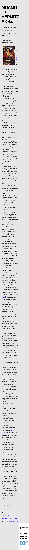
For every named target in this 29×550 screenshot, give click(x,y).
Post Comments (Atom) (13, 521)
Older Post (17, 518)
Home (11, 518)
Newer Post (4, 518)
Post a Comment (5, 515)
